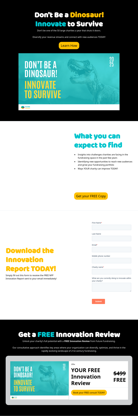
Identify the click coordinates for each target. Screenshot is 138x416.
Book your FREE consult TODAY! (89, 392)
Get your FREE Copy (91, 196)
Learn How (69, 45)
